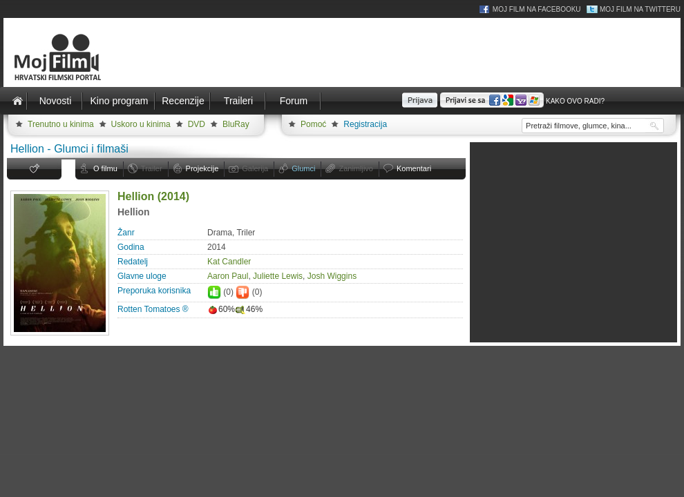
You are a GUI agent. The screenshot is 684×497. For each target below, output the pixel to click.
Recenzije (183, 100)
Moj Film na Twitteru (640, 9)
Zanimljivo (356, 168)
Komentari (414, 168)
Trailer (151, 168)
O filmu (105, 168)
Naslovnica (17, 101)
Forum (293, 100)
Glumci (303, 168)
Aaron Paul (227, 276)
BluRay (235, 124)
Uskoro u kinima (141, 124)
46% (249, 309)
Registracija (365, 124)
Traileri (238, 100)
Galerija (255, 168)
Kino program (119, 100)
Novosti (55, 100)
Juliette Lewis (278, 276)
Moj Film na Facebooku (537, 9)
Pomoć (313, 124)
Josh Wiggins (332, 276)
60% (221, 309)
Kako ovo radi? (575, 101)
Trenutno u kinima (61, 124)
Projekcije (202, 168)
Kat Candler (229, 261)
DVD (196, 124)
